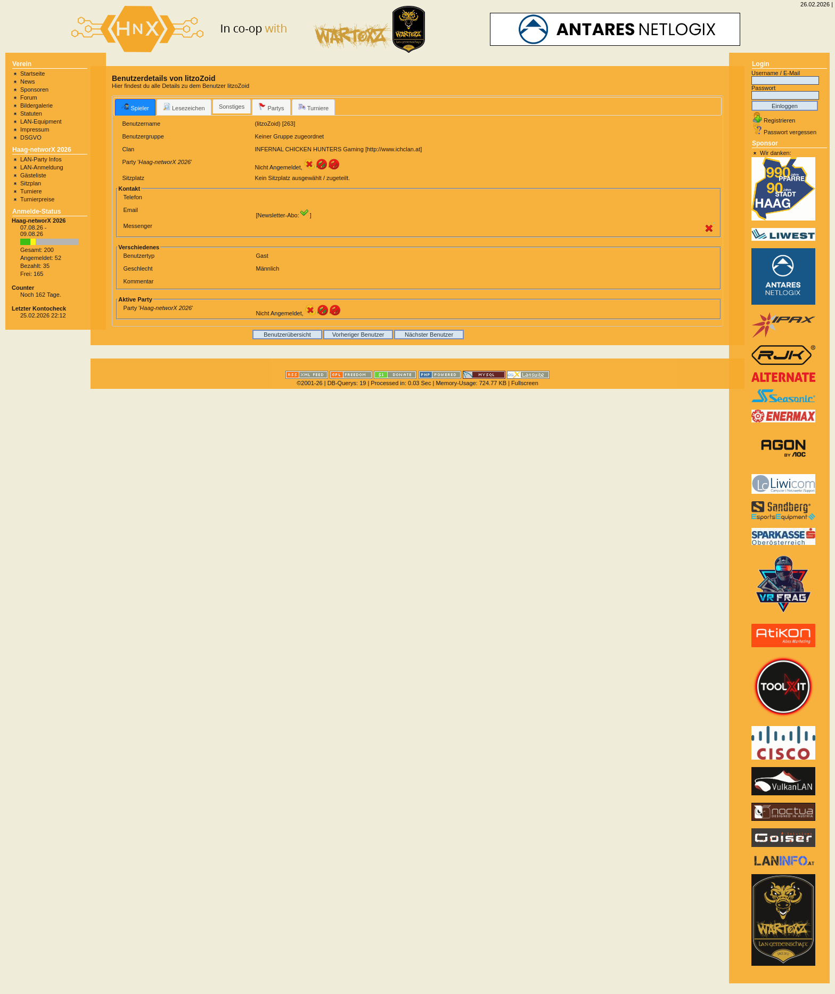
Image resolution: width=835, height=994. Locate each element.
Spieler (135, 107)
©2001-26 (309, 383)
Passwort (763, 88)
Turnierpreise (37, 199)
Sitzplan (30, 183)
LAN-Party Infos (41, 159)
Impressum (34, 129)
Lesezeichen (184, 107)
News (27, 81)
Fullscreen (524, 383)
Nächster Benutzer (429, 334)
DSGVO (31, 137)
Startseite (32, 73)
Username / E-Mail (775, 73)
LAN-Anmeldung (41, 167)
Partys (271, 107)
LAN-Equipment (41, 121)
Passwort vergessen (790, 132)
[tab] (135, 107)
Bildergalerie (36, 105)
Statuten (31, 113)
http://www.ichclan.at (393, 149)
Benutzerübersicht (287, 334)
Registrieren (779, 120)
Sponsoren (34, 89)
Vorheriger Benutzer (358, 334)
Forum (28, 97)
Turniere (31, 191)
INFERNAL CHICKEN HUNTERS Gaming (309, 149)
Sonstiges (231, 106)
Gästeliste (33, 175)
